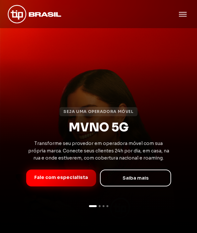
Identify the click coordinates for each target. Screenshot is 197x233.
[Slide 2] (100, 206)
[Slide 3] (103, 206)
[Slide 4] (107, 206)
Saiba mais (135, 178)
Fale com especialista (61, 177)
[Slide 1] (93, 206)
